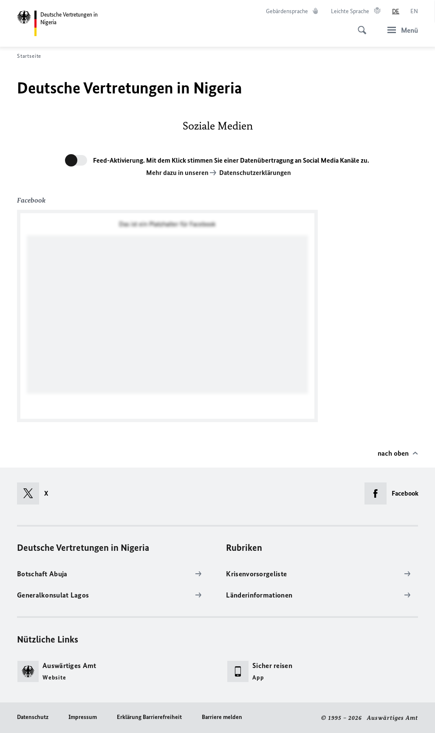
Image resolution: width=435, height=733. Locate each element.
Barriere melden (222, 717)
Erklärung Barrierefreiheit (149, 717)
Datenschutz (32, 717)
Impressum (82, 717)
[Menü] (400, 29)
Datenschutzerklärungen (255, 173)
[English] (414, 11)
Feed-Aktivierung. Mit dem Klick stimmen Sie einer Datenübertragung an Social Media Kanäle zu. (231, 160)
